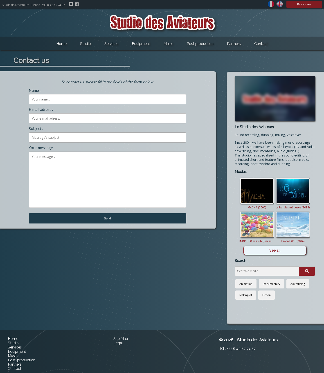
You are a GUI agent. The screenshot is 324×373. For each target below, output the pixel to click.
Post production (200, 44)
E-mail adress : (41, 109)
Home (61, 44)
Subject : (36, 128)
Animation (245, 284)
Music (168, 44)
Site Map (120, 339)
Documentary (271, 284)
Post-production (21, 360)
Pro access (304, 4)
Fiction (266, 295)
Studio (85, 44)
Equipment (141, 44)
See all (274, 250)
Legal (118, 343)
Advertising (297, 284)
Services (111, 44)
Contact (261, 44)
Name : (34, 90)
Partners (234, 44)
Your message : (41, 147)
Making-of (245, 295)
